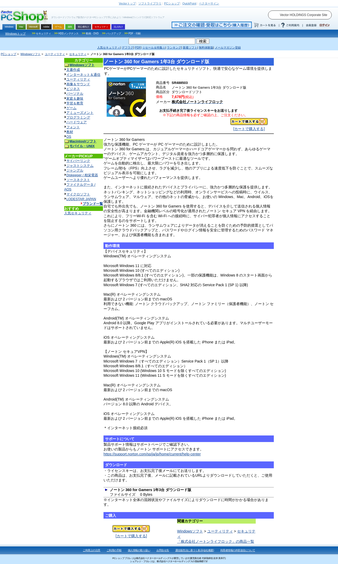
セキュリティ (77, 54)
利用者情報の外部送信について (237, 550)
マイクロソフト (78, 194)
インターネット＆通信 (83, 75)
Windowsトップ (15, 33)
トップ (127, 3)
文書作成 (73, 70)
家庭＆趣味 (74, 98)
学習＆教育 (74, 103)
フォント (73, 127)
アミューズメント (80, 113)
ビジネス (73, 89)
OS (68, 137)
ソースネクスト (78, 180)
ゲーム (71, 108)
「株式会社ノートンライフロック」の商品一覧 (215, 541)
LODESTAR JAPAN (81, 199)
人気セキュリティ (77, 213)
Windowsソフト (30, 54)
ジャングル (74, 170)
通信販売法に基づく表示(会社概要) (194, 550)
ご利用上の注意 (91, 550)
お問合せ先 (162, 550)
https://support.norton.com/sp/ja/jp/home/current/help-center (152, 454)
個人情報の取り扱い (139, 550)
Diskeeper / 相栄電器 (82, 175)
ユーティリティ (55, 54)
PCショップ (8, 54)
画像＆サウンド (78, 84)
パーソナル (74, 93)
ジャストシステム (80, 166)
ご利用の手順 (114, 550)
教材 (69, 132)
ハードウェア (76, 122)
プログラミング (78, 117)
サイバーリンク (78, 161)
